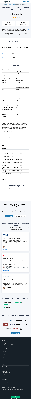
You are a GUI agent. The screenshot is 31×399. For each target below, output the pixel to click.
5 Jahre (17, 57)
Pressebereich (4, 377)
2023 (2, 55)
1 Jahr (17, 48)
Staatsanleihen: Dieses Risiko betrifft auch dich (10, 382)
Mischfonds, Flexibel (9, 4)
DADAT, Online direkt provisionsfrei (8, 192)
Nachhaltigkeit (4, 34)
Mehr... (3, 59)
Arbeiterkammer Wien (8, 258)
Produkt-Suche (4, 366)
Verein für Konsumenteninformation (11, 238)
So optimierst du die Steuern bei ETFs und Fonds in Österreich (12, 389)
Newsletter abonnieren (5, 374)
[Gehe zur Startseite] (7, 2)
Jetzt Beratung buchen (20, 216)
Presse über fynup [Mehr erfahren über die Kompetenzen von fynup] (15, 333)
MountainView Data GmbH (6, 372)
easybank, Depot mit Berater (7, 195)
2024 (2, 53)
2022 (2, 57)
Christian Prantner (9, 266)
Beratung (3, 362)
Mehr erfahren (5, 249)
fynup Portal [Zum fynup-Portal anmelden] (26, 1)
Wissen (3, 357)
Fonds (4, 4)
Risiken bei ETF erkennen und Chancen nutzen (10, 387)
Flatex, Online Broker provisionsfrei (8, 194)
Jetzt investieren (9, 216)
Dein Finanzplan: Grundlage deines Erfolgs (9, 384)
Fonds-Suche (4, 368)
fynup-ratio (27, 29)
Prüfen (3, 359)
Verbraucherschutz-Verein (9, 279)
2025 (2, 51)
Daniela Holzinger (9, 287)
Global (14, 4)
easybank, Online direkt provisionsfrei (9, 197)
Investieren (3, 364)
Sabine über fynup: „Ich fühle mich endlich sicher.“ (10, 391)
